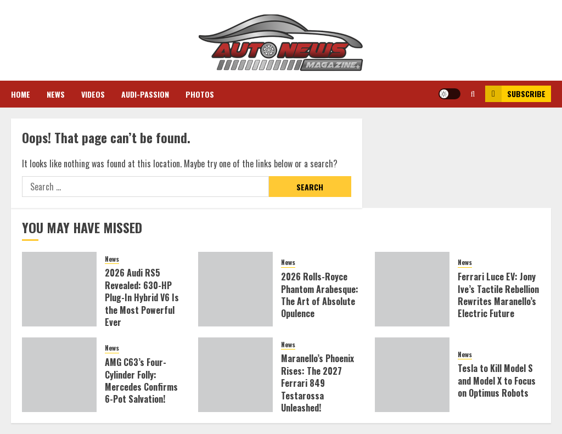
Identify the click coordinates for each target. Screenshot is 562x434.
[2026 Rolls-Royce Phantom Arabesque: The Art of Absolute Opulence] (235, 289)
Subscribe (515, 94)
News (56, 94)
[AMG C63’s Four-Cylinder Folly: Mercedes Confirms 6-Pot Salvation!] (59, 374)
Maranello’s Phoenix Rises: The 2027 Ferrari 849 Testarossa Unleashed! (317, 383)
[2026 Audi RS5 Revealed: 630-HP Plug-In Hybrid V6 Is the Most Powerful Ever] (59, 289)
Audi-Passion (145, 94)
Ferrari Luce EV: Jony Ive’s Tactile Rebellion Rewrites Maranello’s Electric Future (498, 295)
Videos (93, 94)
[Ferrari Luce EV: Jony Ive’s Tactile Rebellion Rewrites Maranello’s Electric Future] (412, 289)
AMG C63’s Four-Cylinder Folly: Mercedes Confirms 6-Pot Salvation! (141, 380)
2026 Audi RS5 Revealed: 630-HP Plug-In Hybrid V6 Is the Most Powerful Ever (142, 297)
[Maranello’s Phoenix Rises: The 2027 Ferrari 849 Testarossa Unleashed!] (235, 374)
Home (20, 94)
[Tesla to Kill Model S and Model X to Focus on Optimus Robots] (412, 374)
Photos (200, 94)
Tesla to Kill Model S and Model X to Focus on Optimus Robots (497, 380)
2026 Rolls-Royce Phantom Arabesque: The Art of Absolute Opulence (319, 295)
